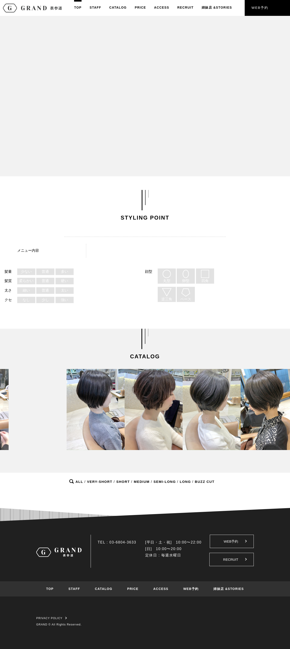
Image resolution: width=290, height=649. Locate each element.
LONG (185, 482)
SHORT (123, 482)
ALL (79, 482)
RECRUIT (185, 7)
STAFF (95, 7)
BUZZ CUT (205, 482)
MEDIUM (142, 482)
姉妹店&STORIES (217, 7)
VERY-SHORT (99, 482)
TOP (78, 7)
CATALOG (118, 7)
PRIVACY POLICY (51, 618)
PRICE (140, 7)
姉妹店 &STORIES (228, 589)
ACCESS (161, 7)
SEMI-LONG (165, 482)
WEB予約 (259, 8)
